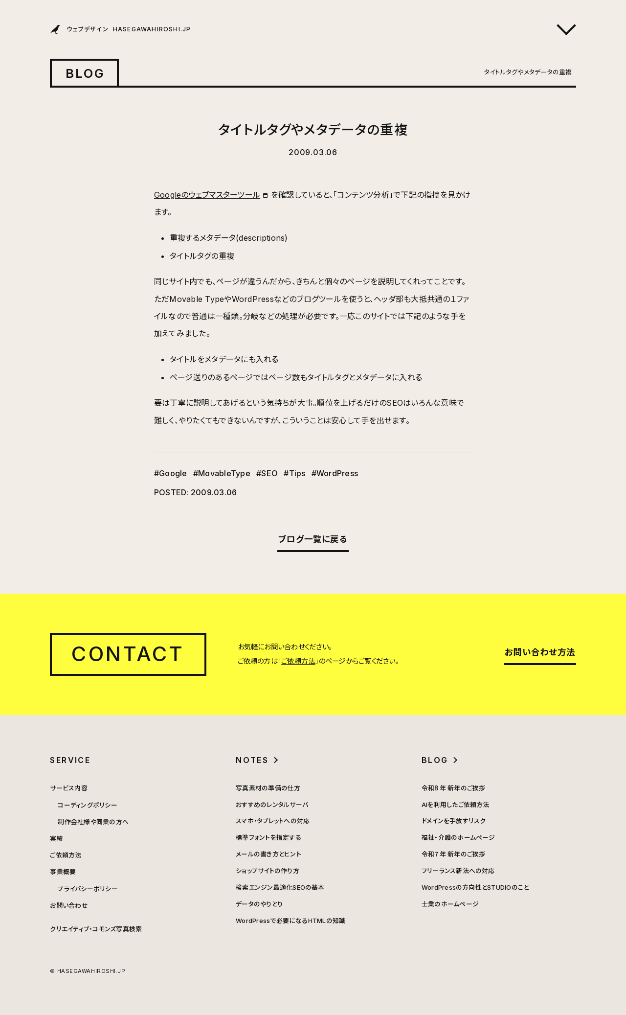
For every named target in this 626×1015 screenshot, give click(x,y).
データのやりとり (259, 904)
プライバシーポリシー (87, 889)
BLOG (86, 73)
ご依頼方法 (298, 661)
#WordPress (335, 473)
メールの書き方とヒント (268, 854)
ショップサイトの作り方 (267, 871)
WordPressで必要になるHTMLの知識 (290, 920)
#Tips (294, 473)
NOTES (252, 760)
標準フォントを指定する (268, 837)
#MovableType (221, 473)
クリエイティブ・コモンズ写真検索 (96, 929)
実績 (56, 838)
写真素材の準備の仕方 (268, 788)
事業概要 (63, 872)
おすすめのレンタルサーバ (272, 804)
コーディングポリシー (87, 805)
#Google (170, 473)
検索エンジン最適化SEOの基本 (280, 887)
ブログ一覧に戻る (313, 539)
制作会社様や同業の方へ (93, 822)
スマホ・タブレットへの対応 (273, 821)
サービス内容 (68, 788)
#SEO (267, 473)
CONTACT (127, 654)
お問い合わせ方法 (540, 652)
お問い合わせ (69, 905)
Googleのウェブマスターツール (207, 195)
